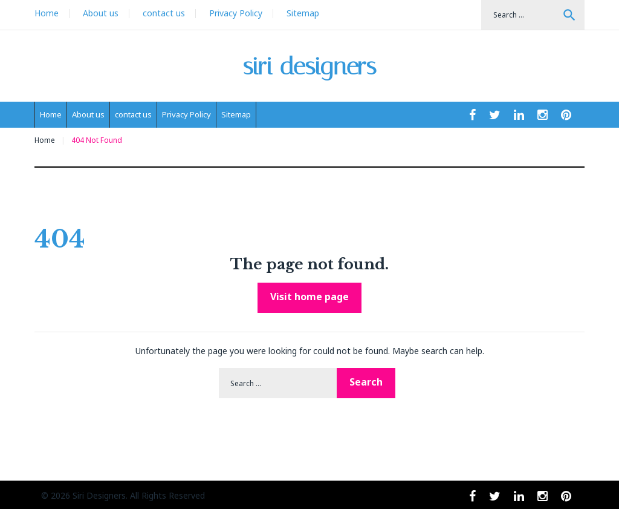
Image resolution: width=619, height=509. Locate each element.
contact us (164, 13)
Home (46, 13)
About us (100, 13)
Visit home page (309, 296)
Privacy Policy (235, 13)
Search (569, 15)
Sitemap (303, 13)
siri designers (310, 66)
